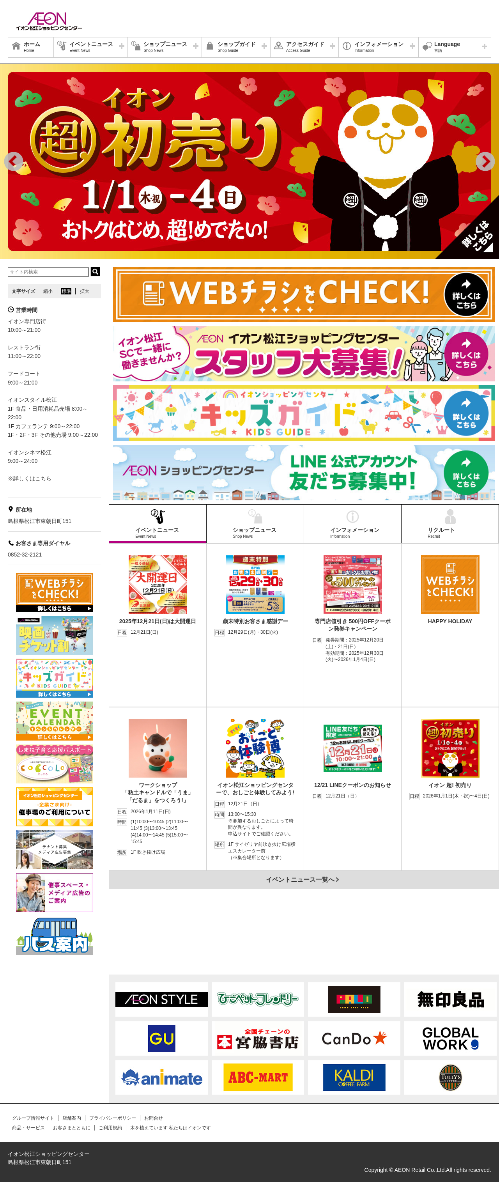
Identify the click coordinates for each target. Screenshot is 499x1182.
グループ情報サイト (33, 1118)
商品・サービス (28, 1128)
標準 (66, 291)
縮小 (48, 291)
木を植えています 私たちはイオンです (170, 1128)
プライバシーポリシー (112, 1118)
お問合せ (153, 1118)
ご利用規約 (110, 1128)
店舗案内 (71, 1118)
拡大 (84, 291)
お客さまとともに (71, 1128)
